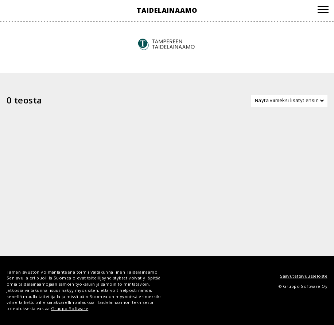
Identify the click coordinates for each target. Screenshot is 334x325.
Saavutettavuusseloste (303, 276)
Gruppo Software (69, 308)
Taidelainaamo (167, 10)
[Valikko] (323, 10)
